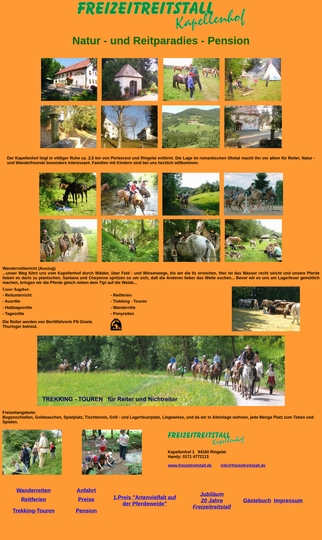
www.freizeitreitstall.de (190, 465)
